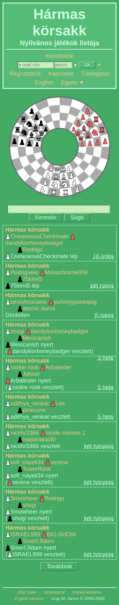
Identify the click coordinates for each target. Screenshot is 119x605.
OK (87, 64)
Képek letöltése (87, 592)
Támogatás (95, 74)
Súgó (77, 217)
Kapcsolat (60, 74)
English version (28, 598)
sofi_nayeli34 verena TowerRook (36, 465)
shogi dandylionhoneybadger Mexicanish (47, 334)
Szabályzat (54, 592)
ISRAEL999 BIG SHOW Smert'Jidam (40, 537)
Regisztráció (25, 74)
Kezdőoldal (59, 56)
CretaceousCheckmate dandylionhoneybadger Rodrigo (40, 243)
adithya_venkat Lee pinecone (35, 406)
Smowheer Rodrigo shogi (34, 501)
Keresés (45, 217)
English (44, 82)
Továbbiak (59, 566)
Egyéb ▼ (72, 82)
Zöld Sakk (26, 592)
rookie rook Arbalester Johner (38, 370)
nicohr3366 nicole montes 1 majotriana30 (45, 436)
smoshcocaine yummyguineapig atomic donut (51, 305)
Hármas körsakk (27, 230)
